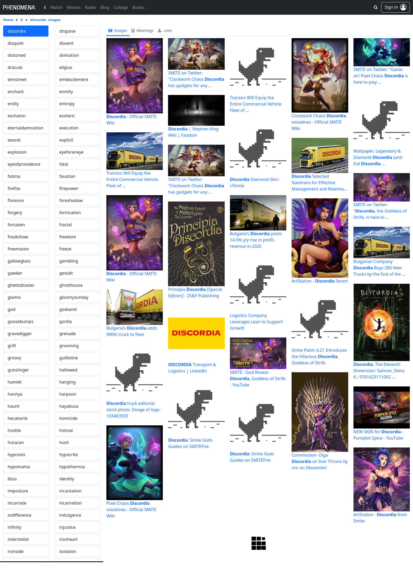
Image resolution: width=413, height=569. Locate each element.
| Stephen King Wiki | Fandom (193, 132)
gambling (68, 261)
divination (69, 55)
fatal (63, 164)
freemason (18, 249)
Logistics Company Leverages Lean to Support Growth (256, 322)
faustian (67, 176)
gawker (15, 273)
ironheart (68, 539)
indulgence (70, 515)
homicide (68, 418)
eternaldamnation (25, 128)
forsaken (16, 225)
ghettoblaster (21, 285)
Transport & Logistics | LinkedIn (192, 368)
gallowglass (19, 261)
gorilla (65, 321)
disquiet (15, 43)
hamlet (15, 382)
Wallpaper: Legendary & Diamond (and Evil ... (377, 157)
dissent (66, 43)
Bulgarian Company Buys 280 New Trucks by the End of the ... (379, 268)
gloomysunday (73, 297)
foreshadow (71, 200)
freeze (65, 249)
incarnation (70, 503)
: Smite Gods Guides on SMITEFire (190, 443)
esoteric (67, 116)
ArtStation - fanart (320, 281)
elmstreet (17, 79)
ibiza (12, 479)
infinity (14, 527)
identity (66, 479)
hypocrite (68, 454)
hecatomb (18, 418)
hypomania (19, 467)
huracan (16, 442)
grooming (69, 346)
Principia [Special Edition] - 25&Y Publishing (195, 292)
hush (64, 442)
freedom (67, 237)
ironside (16, 551)
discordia (17, 31)
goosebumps (20, 321)
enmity (66, 91)
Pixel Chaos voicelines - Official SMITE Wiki (131, 509)
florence (16, 200)
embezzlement (73, 79)
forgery (15, 212)
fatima (14, 176)
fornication (70, 212)
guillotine (68, 358)
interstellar (18, 539)
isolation (67, 551)
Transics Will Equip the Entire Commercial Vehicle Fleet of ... (132, 179)
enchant (16, 91)
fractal (65, 225)
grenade (67, 333)
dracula (15, 67)
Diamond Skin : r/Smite (255, 183)
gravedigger (20, 333)
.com (165, 30)
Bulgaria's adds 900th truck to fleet (131, 331)
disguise (67, 31)
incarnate (17, 503)
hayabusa (68, 406)
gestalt (66, 273)
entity (13, 104)
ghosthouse (71, 285)
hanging (67, 382)
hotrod (66, 430)
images (118, 30)
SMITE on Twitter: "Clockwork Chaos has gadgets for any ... (196, 79)
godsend (68, 309)
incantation (70, 491)
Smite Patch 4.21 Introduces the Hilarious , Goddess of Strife (319, 356)
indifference (19, 515)
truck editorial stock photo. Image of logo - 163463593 (134, 409)
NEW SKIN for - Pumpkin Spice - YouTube (378, 435)
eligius (65, 67)
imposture (18, 491)
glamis (14, 297)
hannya (15, 394)
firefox (14, 188)
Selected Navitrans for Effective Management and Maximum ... (320, 182)
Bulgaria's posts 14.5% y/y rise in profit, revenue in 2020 (256, 240)
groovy (14, 358)
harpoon (67, 394)
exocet (14, 140)
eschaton (17, 116)
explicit (66, 140)
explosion (17, 152)
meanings (142, 30)
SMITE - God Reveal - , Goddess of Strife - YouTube (258, 378)
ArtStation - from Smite (380, 518)
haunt (13, 406)
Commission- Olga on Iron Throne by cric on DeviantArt (320, 461)
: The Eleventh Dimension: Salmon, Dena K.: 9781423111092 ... (379, 370)
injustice (67, 527)
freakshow (18, 237)
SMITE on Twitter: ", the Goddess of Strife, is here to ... (380, 211)
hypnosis (16, 454)
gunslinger (18, 370)
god (11, 309)
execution (68, 128)
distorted (17, 55)
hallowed (68, 370)
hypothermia (72, 467)
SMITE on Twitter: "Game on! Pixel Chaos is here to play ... (380, 76)
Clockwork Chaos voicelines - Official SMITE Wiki (319, 122)
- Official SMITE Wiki (131, 120)
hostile (14, 430)
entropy (67, 104)
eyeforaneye (71, 152)
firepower (68, 188)
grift (12, 346)
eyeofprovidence (24, 164)
